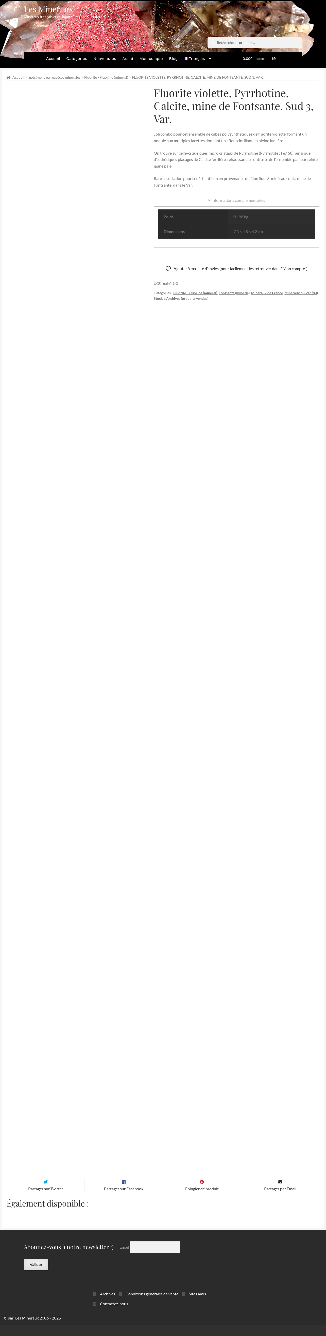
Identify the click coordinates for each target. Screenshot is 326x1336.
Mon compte (151, 58)
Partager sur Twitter (45, 1199)
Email (124, 1257)
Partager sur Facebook (123, 1199)
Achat (127, 58)
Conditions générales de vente (152, 1304)
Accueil (53, 58)
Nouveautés (104, 58)
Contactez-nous (114, 1314)
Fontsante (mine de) (234, 293)
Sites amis (197, 1304)
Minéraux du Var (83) (301, 293)
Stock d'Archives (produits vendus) (181, 298)
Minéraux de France (267, 293)
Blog (173, 58)
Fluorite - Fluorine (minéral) (106, 77)
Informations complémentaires (236, 200)
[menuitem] (197, 60)
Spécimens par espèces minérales (54, 77)
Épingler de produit (202, 1199)
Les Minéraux (48, 8)
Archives (107, 1304)
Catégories (76, 58)
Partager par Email (280, 1199)
